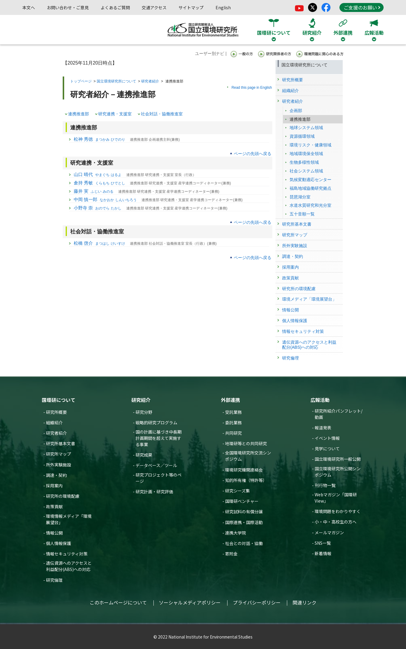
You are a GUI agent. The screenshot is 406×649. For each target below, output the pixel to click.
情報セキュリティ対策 (66, 554)
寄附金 (231, 554)
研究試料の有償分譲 (244, 512)
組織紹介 (54, 422)
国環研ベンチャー (242, 501)
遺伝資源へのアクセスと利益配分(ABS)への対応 (69, 566)
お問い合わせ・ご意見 (68, 7)
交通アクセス (154, 7)
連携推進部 (78, 113)
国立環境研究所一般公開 (338, 459)
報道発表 (323, 428)
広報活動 (320, 399)
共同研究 (233, 433)
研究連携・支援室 (115, 113)
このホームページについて (118, 602)
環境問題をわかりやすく (338, 511)
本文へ (28, 7)
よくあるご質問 (115, 7)
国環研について (58, 399)
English (223, 7)
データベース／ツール (156, 465)
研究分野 (144, 412)
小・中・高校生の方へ (335, 522)
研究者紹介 (150, 81)
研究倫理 (54, 580)
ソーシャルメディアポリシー (190, 602)
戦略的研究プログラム (156, 422)
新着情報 (323, 553)
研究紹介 (140, 399)
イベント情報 (327, 438)
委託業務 (233, 422)
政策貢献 (54, 506)
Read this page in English (251, 87)
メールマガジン (329, 532)
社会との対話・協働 (244, 543)
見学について (327, 448)
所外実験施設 (58, 465)
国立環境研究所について (116, 81)
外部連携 (230, 399)
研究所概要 (56, 412)
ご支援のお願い (362, 7)
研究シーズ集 (237, 491)
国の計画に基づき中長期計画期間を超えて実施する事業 (159, 438)
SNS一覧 (323, 543)
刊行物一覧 (325, 485)
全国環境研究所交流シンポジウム (248, 456)
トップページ (81, 81)
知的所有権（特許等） (246, 480)
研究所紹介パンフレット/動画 (338, 414)
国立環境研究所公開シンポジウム (338, 472)
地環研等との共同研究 (246, 443)
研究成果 (144, 455)
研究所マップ (58, 454)
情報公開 (54, 533)
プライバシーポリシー (257, 602)
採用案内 (54, 486)
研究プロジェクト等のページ (159, 478)
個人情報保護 (58, 543)
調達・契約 (56, 475)
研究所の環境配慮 (62, 496)
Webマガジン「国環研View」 (336, 498)
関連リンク (304, 602)
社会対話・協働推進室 (162, 113)
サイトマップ (191, 7)
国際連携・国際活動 (244, 522)
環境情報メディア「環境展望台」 (69, 519)
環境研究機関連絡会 (244, 470)
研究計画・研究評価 (154, 492)
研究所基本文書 (60, 443)
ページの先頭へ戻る (252, 153)
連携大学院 (235, 533)
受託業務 (233, 412)
